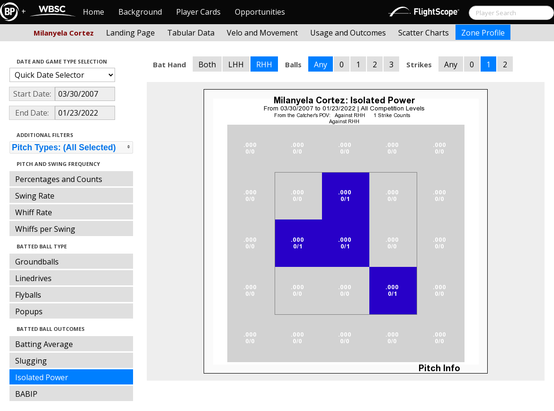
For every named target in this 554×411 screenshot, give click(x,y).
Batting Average (44, 344)
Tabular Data (190, 32)
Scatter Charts (423, 32)
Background (140, 12)
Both (207, 64)
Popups (29, 311)
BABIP (26, 394)
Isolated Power (41, 377)
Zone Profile (483, 32)
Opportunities (260, 12)
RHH (264, 64)
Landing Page (130, 32)
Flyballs (28, 295)
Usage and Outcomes (348, 32)
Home (93, 12)
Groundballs (37, 261)
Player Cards (198, 12)
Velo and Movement (262, 32)
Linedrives (33, 278)
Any (320, 64)
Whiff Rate (33, 212)
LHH (236, 64)
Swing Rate (34, 196)
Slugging (31, 361)
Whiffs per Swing (45, 229)
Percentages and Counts (58, 179)
